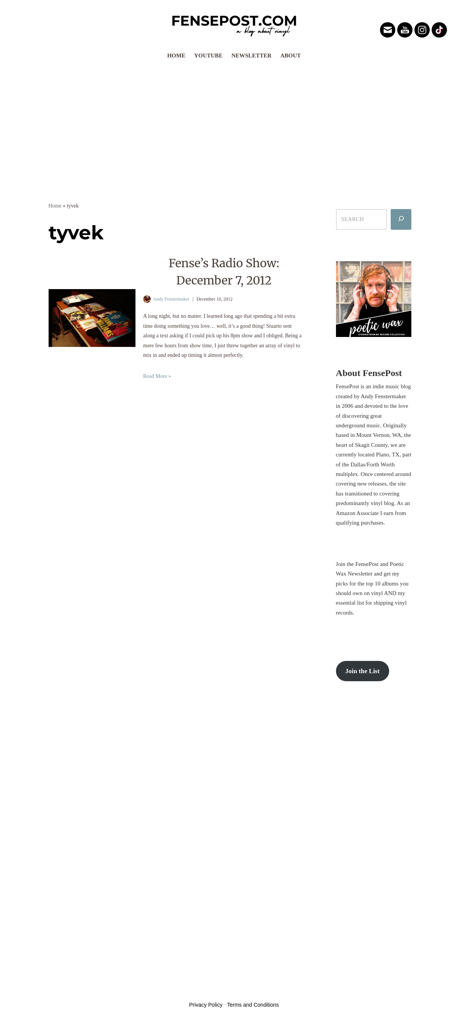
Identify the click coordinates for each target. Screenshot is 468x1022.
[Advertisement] (234, 120)
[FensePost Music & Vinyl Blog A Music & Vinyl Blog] (234, 24)
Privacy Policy (205, 1005)
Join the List (362, 671)
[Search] (401, 219)
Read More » (157, 376)
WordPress (105, 991)
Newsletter (252, 55)
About (290, 55)
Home (176, 55)
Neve (55, 991)
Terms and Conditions (253, 1005)
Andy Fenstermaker (171, 299)
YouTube (208, 55)
